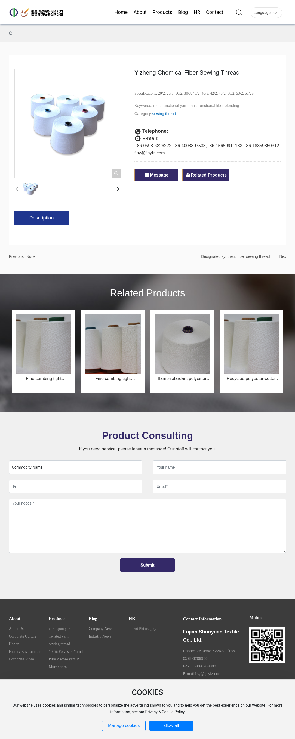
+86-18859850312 (261, 145)
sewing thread (164, 114)
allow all (171, 725)
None (30, 256)
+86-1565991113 (223, 145)
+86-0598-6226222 (152, 145)
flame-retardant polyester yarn (182, 380)
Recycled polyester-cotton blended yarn (252, 380)
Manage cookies (124, 725)
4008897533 (194, 145)
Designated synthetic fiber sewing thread (235, 256)
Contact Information (202, 619)
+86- (177, 145)
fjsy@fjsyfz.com (149, 153)
